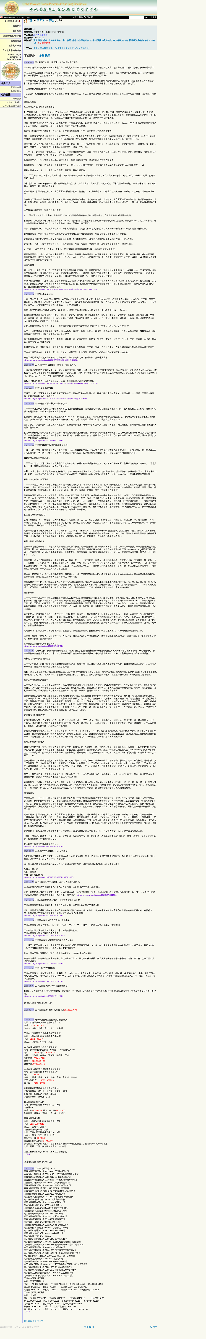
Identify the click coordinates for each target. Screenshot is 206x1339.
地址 (150, 17)
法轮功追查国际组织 (12, 106)
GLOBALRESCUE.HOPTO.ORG (15, 18)
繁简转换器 (16, 87)
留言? (153, 1327)
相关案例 (28, 1321)
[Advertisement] (67, 1335)
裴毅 (51, 20)
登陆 (60, 17)
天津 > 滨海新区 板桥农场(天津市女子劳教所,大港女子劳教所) (61, 48)
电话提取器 (16, 91)
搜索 (146, 17)
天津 (30, 20)
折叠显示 (44, 55)
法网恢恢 (17, 98)
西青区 (40, 20)
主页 (41, 1321)
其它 (155, 17)
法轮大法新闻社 (14, 102)
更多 (28, 1154)
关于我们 (89, 1327)
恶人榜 (36, 1321)
